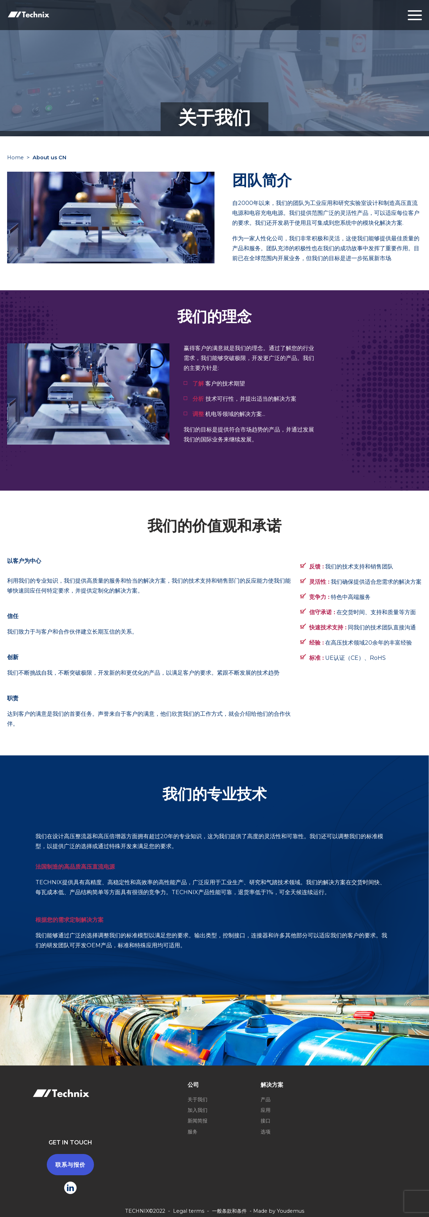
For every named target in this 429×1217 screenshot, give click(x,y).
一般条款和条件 (229, 1211)
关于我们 (197, 1099)
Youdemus (290, 1211)
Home (15, 157)
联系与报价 (70, 1164)
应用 (266, 1110)
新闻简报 (197, 1121)
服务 (192, 1132)
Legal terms (188, 1211)
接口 (266, 1121)
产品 (266, 1099)
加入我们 (197, 1110)
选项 (266, 1132)
